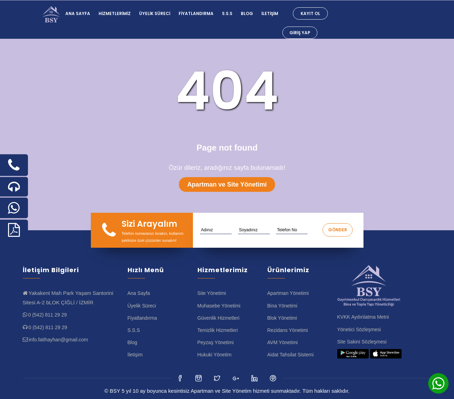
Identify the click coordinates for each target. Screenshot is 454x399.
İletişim (269, 13)
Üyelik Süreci (154, 13)
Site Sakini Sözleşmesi (362, 341)
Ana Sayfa (77, 13)
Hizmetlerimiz (115, 13)
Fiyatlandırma (196, 13)
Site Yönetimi (211, 293)
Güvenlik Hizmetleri (218, 318)
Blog (247, 13)
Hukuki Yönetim (214, 354)
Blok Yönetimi (282, 318)
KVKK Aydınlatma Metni (363, 317)
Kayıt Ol (310, 13)
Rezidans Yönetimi (287, 330)
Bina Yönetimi (282, 306)
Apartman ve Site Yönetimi (227, 184)
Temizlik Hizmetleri (217, 330)
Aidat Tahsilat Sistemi (290, 354)
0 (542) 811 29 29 (47, 315)
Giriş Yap (299, 33)
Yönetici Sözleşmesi (359, 329)
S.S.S (227, 13)
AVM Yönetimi (282, 342)
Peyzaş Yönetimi (215, 342)
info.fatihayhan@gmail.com (58, 339)
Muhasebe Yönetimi (218, 306)
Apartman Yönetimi (288, 293)
